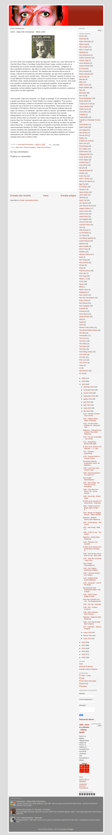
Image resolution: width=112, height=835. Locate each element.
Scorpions (82, 311)
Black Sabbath (84, 87)
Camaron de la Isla (85, 104)
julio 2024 (86, 402)
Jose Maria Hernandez (88, 681)
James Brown (84, 192)
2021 (83, 648)
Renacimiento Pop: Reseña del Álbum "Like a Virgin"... (92, 589)
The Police (82, 349)
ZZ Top (81, 373)
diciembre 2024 (88, 387)
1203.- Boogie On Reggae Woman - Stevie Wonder (92, 514)
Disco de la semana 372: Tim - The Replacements (92, 600)
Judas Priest (83, 216)
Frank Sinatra (83, 157)
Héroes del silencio (85, 181)
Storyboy (84, 686)
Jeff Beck (82, 197)
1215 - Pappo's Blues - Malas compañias (91, 419)
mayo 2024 (87, 408)
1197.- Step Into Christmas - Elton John (92, 559)
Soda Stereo (83, 314)
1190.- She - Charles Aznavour (90, 608)
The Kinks (82, 346)
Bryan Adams (83, 101)
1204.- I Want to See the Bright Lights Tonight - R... (91, 508)
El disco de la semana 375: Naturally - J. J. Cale (92, 447)
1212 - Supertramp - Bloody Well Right (90, 443)
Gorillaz (81, 173)
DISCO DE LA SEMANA (84, 780)
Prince (81, 281)
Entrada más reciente (20, 195)
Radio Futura (83, 289)
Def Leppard (83, 130)
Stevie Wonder (84, 316)
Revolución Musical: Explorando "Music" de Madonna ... (91, 463)
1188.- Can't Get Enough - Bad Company (92, 623)
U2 (80, 368)
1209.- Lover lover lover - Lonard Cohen (91, 469)
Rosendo (82, 308)
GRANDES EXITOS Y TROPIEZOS (83, 786)
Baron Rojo (83, 77)
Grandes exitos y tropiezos (88, 669)
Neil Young (83, 260)
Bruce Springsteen (85, 98)
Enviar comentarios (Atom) (29, 200)
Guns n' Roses (84, 178)
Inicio (45, 195)
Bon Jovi (82, 95)
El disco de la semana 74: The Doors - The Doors (33, 809)
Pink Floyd (82, 276)
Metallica (82, 252)
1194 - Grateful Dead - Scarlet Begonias (90, 579)
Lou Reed (82, 235)
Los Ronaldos (84, 233)
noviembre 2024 (89, 390)
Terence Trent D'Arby (86, 327)
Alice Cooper (83, 47)
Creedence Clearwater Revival (89, 120)
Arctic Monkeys (84, 63)
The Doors (82, 341)
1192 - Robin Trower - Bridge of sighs (90, 595)
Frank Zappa (83, 160)
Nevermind (84, 684)
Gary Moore (83, 165)
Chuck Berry (83, 112)
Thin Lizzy (82, 360)
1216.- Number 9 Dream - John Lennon (92, 414)
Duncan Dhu (83, 135)
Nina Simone (83, 262)
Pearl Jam (82, 273)
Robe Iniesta (83, 300)
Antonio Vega (83, 60)
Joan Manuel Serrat (86, 206)
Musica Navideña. (30, 147)
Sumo (81, 325)
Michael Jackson (85, 254)
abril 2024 (87, 411)
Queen (81, 284)
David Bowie (83, 124)
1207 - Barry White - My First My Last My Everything (91, 484)
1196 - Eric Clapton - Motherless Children (90, 569)
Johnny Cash (83, 214)
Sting (81, 319)
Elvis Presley (83, 146)
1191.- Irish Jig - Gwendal (92, 604)
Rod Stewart (83, 303)
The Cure (82, 338)
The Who (82, 357)
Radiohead (83, 292)
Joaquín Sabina (84, 208)
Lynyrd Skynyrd (84, 241)
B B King (82, 68)
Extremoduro (83, 151)
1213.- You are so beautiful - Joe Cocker (92, 438)
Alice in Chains (84, 49)
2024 (83, 384)
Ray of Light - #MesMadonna (88, 479)
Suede (81, 322)
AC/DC (81, 36)
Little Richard (83, 230)
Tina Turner (83, 363)
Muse (81, 257)
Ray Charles (83, 295)
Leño (81, 227)
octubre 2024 (88, 393)
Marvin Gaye (83, 249)
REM (81, 287)
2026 (83, 378)
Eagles (81, 138)
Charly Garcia (84, 109)
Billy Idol (82, 79)
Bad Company (84, 71)
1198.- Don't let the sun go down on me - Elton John (92, 554)
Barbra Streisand (85, 74)
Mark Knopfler (84, 246)
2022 (83, 645)
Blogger (71, 829)
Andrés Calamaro (85, 58)
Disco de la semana (86, 666)
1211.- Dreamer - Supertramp (89, 452)
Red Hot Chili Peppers (86, 298)
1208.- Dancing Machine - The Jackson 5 (92, 474)
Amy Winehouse (84, 55)
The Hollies (83, 344)
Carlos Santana (84, 106)
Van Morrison (83, 371)
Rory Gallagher (84, 306)
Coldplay (82, 114)
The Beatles (83, 335)
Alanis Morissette (85, 41)
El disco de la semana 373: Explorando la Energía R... (92, 549)
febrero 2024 (88, 635)
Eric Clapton (83, 149)
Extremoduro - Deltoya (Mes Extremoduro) (31, 801)
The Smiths (83, 354)
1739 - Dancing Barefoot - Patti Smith (29, 818)
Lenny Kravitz (84, 222)
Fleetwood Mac (84, 154)
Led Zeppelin (83, 219)
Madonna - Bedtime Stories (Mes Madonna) (91, 518)
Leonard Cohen (84, 225)
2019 (83, 654)
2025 (83, 381)
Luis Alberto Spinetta (86, 238)
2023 (83, 642)
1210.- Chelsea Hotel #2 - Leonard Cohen (92, 457)
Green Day (83, 176)
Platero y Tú (83, 279)
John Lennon (83, 211)
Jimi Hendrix (83, 203)
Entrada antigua (68, 195)
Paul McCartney (84, 271)
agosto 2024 (87, 399)
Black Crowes (84, 85)
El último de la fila (85, 141)
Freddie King (83, 162)
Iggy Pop (82, 184)
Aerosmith (82, 39)
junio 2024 (87, 405)
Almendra (82, 52)
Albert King (83, 44)
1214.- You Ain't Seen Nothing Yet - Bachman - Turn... (92, 425)
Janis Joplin (83, 195)
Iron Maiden (83, 187)
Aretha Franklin (84, 66)
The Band (82, 333)
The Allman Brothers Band (88, 330)
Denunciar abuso (86, 719)
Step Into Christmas (44, 147)
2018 (83, 657)
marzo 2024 (87, 632)
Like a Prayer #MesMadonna (88, 564)
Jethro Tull (82, 200)
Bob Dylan (82, 93)
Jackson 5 (82, 189)
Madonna (82, 243)
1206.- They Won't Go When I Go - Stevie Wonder (90, 491)
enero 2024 (87, 638)
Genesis (82, 168)
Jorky (82, 678)
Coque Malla (83, 117)
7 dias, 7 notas (19, 8)
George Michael (84, 170)
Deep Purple (83, 127)
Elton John (19, 147)
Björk (81, 82)
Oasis (81, 268)
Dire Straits (83, 133)
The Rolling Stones (85, 352)
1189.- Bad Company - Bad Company (91, 613)
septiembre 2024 (89, 396)
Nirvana (81, 265)
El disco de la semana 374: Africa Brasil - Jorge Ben (92, 502)
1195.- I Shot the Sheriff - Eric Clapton (91, 574)
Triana (81, 365)
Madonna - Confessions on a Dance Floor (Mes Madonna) (92, 432)
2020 (83, 651)
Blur (80, 90)
